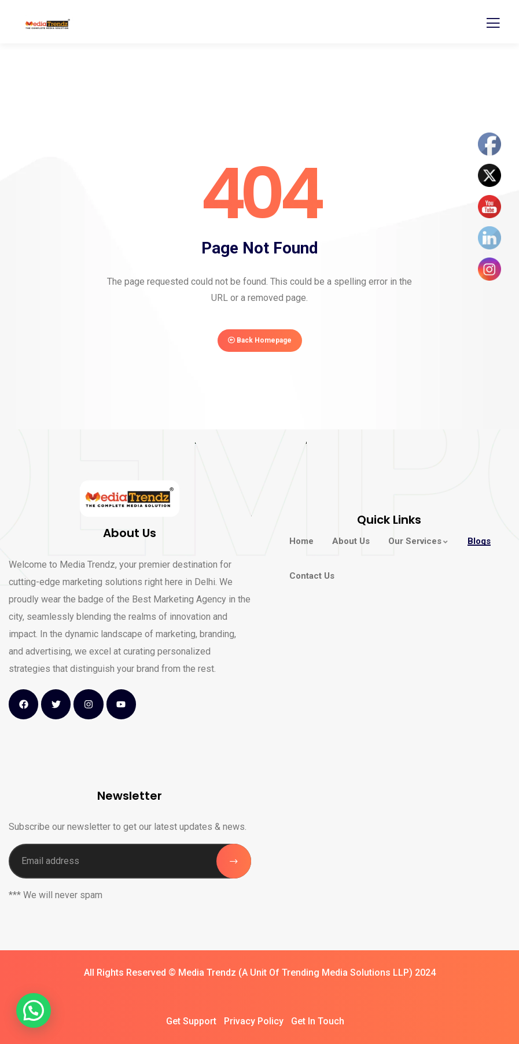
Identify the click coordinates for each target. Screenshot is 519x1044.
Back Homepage (260, 340)
